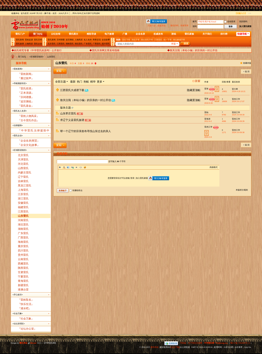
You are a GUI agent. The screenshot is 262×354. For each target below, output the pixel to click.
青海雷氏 (23, 280)
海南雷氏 (23, 241)
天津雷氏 (23, 159)
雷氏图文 (73, 34)
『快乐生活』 (26, 304)
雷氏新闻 (20, 40)
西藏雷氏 (23, 263)
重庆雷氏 (23, 246)
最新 (73, 81)
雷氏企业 (38, 44)
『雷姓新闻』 (26, 74)
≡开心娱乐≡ (18, 294)
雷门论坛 (37, 34)
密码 (195, 26)
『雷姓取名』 (26, 299)
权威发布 (158, 34)
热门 (79, 81)
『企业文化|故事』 (29, 145)
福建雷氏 (23, 207)
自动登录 (229, 21)
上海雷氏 (23, 189)
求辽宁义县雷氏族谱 (72, 120)
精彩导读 (91, 34)
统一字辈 (168, 40)
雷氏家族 (189, 34)
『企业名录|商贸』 (29, 140)
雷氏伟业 (155, 347)
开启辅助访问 (233, 13)
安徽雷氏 (23, 202)
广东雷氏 (88, 44)
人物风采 (29, 44)
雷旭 (206, 89)
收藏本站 (15, 13)
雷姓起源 (29, 40)
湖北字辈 (136, 40)
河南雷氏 (23, 220)
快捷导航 (242, 34)
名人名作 (88, 40)
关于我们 (207, 34)
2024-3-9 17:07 (238, 101)
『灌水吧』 (24, 308)
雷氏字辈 (126, 40)
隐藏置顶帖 (193, 90)
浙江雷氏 (23, 198)
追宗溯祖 (70, 40)
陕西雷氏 (23, 267)
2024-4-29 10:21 (238, 91)
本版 (173, 44)
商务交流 (97, 40)
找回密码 (243, 21)
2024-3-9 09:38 (238, 132)
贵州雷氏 (23, 254)
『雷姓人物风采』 (28, 116)
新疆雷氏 (23, 285)
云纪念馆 (55, 34)
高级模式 (214, 167)
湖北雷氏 (79, 44)
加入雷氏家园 (245, 26)
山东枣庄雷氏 (68, 113)
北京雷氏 (52, 44)
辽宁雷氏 (23, 176)
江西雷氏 (61, 44)
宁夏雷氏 (23, 276)
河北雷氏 (23, 163)
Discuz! (33, 343)
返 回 (247, 71)
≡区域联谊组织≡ (36, 57)
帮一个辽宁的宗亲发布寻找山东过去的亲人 (85, 131)
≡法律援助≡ (18, 125)
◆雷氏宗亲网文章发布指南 (104, 50)
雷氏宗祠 (38, 40)
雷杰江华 (236, 99)
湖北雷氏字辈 (147, 40)
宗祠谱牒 (61, 40)
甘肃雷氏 (23, 272)
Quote (76, 167)
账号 (195, 21)
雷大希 (235, 89)
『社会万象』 (26, 318)
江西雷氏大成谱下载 (72, 90)
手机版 (183, 343)
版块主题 (65, 107)
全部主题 (60, 81)
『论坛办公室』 (27, 328)
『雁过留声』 (26, 78)
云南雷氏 (23, 259)
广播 (124, 34)
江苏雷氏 (23, 194)
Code (80, 167)
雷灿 (206, 112)
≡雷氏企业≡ (18, 135)
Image (68, 167)
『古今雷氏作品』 (28, 120)
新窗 (197, 81)
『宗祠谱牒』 (26, 97)
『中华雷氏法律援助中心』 (31, 131)
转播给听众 (76, 190)
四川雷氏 (106, 44)
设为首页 (25, 13)
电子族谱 (109, 34)
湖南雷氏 (70, 44)
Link (72, 167)
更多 (99, 81)
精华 (93, 81)
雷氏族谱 (20, 44)
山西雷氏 (23, 168)
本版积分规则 (242, 190)
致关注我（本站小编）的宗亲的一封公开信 (85, 100)
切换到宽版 (249, 13)
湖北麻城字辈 (179, 40)
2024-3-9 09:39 (238, 115)
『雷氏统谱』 (26, 88)
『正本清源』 (26, 92)
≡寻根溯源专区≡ (20, 83)
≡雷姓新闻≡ (18, 69)
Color (64, 167)
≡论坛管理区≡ (19, 323)
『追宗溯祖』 (26, 101)
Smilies (85, 167)
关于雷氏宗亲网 (195, 343)
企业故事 (106, 40)
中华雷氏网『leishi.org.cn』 (216, 343)
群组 (173, 34)
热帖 (86, 81)
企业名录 (140, 34)
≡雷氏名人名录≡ (20, 111)
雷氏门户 (20, 34)
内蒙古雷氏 (24, 172)
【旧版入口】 (241, 13)
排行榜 (223, 34)
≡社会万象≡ (18, 313)
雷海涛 (207, 119)
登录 (132, 178)
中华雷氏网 (13, 57)
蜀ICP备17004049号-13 (240, 343)
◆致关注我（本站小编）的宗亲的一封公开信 (192, 50)
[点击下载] (175, 347)
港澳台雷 (23, 289)
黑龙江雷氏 (24, 185)
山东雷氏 (51, 57)
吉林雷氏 (23, 181)
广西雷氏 (97, 44)
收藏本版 (247, 63)
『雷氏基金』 (26, 105)
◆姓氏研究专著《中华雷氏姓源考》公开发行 (37, 50)
